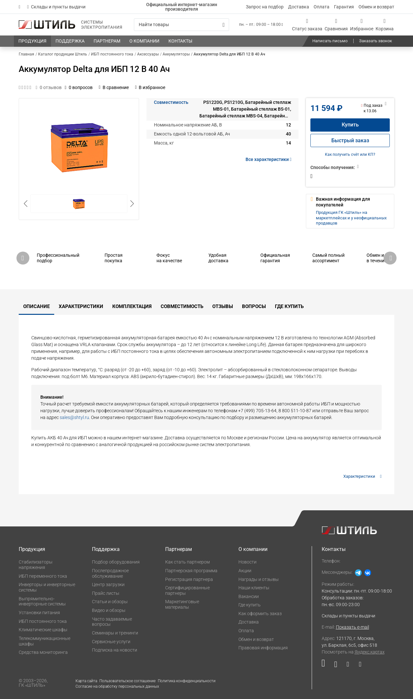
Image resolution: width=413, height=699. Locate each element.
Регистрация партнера (189, 579)
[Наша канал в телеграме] (357, 665)
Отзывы (222, 306)
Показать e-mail (352, 627)
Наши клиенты (253, 587)
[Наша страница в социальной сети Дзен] (348, 665)
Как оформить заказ (260, 613)
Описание (36, 306)
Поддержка (106, 549)
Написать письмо (330, 40)
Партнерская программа (191, 570)
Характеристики (81, 306)
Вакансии (248, 596)
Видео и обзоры (109, 610)
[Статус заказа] (307, 24)
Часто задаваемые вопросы (112, 621)
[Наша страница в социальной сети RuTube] (326, 665)
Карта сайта (86, 681)
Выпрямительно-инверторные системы (42, 601)
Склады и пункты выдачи (56, 6)
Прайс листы (105, 593)
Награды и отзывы (258, 579)
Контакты (334, 549)
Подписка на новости (114, 650)
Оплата (321, 6)
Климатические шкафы (43, 629)
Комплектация (132, 306)
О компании (252, 549)
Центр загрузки (108, 584)
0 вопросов (79, 87)
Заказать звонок (375, 40)
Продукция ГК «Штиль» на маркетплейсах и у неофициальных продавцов (351, 217)
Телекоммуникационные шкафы (44, 641)
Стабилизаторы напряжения (36, 564)
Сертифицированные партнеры (187, 590)
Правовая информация (263, 647)
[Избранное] (361, 24)
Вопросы (254, 306)
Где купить (289, 306)
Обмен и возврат (376, 6)
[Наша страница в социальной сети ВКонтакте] (336, 665)
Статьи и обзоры (110, 601)
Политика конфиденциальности (187, 681)
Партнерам (178, 549)
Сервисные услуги (111, 641)
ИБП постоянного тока (43, 621)
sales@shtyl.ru (74, 417)
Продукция (32, 549)
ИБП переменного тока (43, 576)
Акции (244, 570)
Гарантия (344, 6)
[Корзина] (384, 24)
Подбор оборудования (116, 561)
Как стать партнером (187, 561)
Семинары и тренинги (115, 632)
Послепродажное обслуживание (110, 573)
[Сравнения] (336, 24)
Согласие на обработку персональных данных (117, 686)
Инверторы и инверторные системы (47, 587)
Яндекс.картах (370, 651)
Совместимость (171, 102)
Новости (247, 561)
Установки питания (39, 612)
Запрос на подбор (265, 6)
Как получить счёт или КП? (350, 154)
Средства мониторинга (43, 652)
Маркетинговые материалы (182, 604)
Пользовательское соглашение (127, 681)
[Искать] (223, 24)
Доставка (298, 6)
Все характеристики (270, 159)
